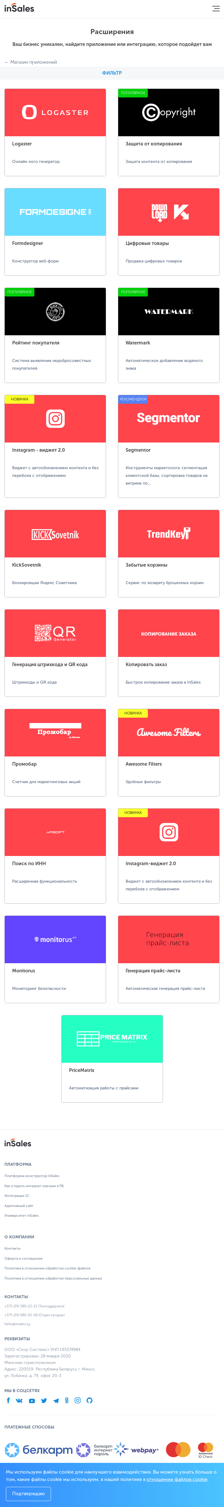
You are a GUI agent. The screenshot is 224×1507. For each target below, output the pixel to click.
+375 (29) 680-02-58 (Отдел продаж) (34, 1315)
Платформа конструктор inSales (31, 1176)
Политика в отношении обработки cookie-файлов (47, 1268)
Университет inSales (21, 1216)
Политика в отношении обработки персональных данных (53, 1278)
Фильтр (112, 73)
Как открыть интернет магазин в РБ (34, 1186)
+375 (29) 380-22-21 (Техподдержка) (34, 1306)
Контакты (12, 1249)
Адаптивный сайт (18, 1206)
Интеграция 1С (17, 1196)
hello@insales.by (17, 1324)
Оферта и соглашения (23, 1259)
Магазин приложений (33, 62)
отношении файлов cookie (177, 1479)
